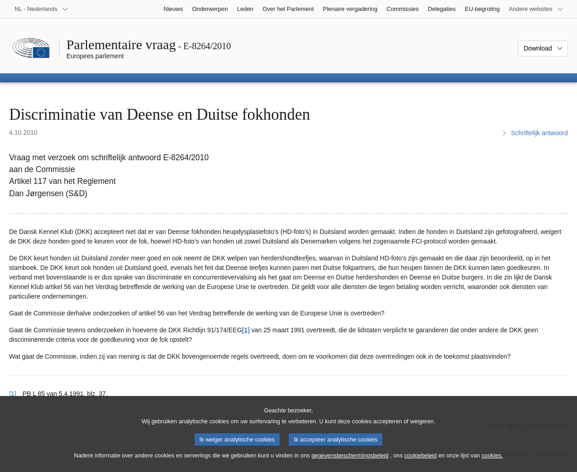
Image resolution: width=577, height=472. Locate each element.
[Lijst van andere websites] (536, 9)
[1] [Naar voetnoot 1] (246, 330)
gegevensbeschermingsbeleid (349, 465)
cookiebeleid (420, 465)
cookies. (492, 465)
